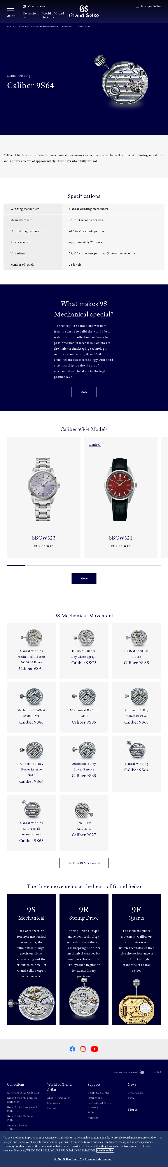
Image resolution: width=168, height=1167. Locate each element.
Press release (135, 1092)
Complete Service (99, 1092)
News (132, 1084)
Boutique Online (148, 6)
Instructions (95, 1098)
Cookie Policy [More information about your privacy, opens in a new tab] (105, 1150)
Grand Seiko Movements (45, 26)
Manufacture (54, 1103)
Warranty (93, 1117)
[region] (84, 1149)
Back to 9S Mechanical (84, 863)
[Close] (161, 1138)
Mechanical (67, 26)
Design (51, 1108)
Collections (31, 15)
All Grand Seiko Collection (23, 1092)
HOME (10, 26)
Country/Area (34, 6)
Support (94, 1084)
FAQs (91, 1112)
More (84, 392)
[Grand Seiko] (84, 11)
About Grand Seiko (58, 1098)
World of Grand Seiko (53, 15)
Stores (133, 1109)
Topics (131, 1098)
